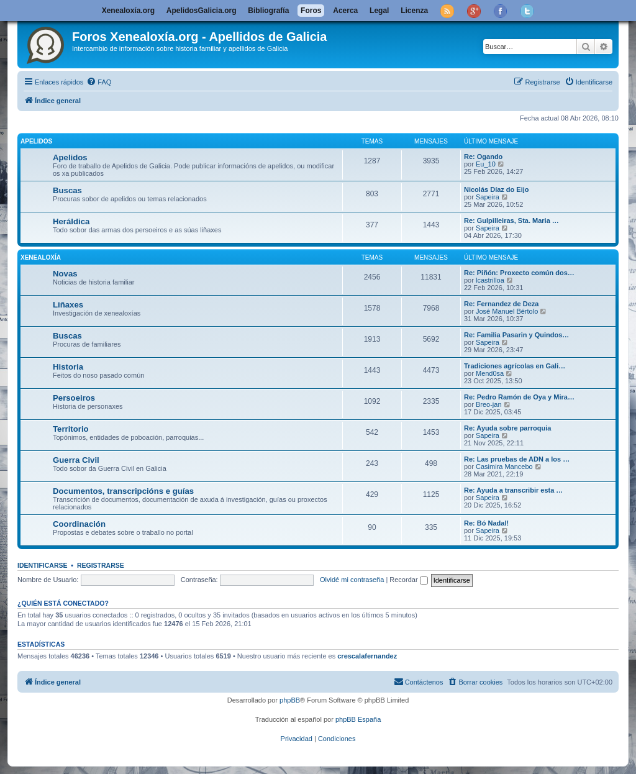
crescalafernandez (367, 656)
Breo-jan (489, 404)
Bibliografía (268, 10)
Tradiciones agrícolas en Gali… (514, 366)
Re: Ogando (483, 156)
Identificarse (42, 565)
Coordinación (79, 524)
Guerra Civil (76, 460)
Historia (68, 366)
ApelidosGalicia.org (201, 10)
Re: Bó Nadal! (486, 523)
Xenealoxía (40, 257)
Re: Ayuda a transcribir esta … (513, 490)
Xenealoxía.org (128, 10)
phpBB (289, 700)
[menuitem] (98, 82)
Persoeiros (74, 398)
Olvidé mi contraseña (352, 579)
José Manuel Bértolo (507, 311)
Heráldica (71, 221)
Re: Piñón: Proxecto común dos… (519, 272)
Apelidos (36, 141)
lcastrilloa (490, 280)
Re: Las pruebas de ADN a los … (517, 459)
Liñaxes (68, 304)
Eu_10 (486, 164)
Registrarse (100, 565)
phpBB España (358, 719)
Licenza (414, 10)
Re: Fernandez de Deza (501, 303)
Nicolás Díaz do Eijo (496, 189)
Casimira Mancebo (504, 466)
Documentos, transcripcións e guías (123, 491)
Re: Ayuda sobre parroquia (507, 428)
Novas (65, 273)
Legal (379, 10)
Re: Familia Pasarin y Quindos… (516, 335)
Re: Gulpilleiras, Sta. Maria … (511, 220)
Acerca (345, 10)
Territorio (71, 429)
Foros (311, 10)
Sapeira (487, 197)
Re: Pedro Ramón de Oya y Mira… (519, 397)
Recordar (408, 579)
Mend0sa (490, 373)
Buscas (67, 190)
